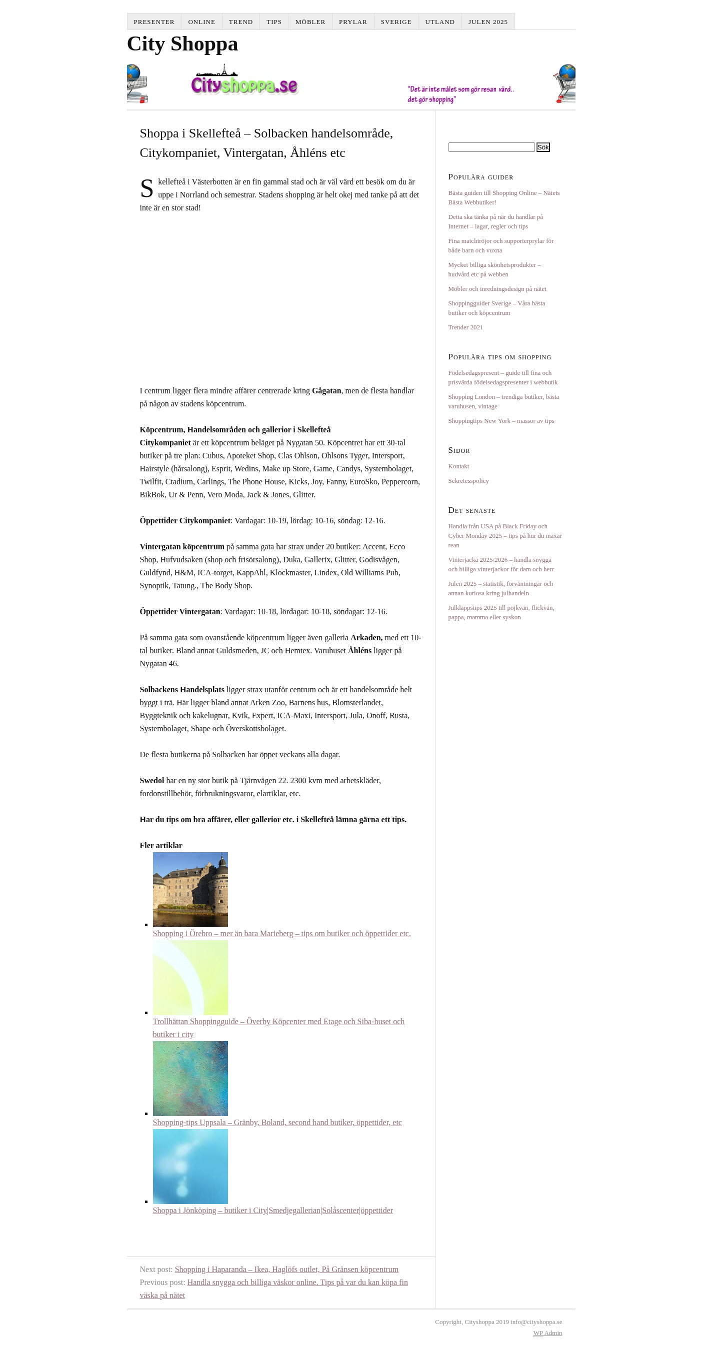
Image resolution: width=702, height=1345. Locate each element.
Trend (241, 21)
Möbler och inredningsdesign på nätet (497, 288)
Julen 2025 (488, 21)
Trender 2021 (466, 327)
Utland (440, 21)
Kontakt (459, 466)
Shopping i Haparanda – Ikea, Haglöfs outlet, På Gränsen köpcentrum (286, 1269)
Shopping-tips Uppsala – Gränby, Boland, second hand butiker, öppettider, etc (277, 1122)
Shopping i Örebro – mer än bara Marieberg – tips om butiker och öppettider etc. (282, 933)
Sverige (396, 21)
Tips (274, 21)
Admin (548, 1333)
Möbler (311, 21)
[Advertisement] (224, 297)
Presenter (154, 21)
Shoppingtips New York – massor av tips (501, 420)
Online (201, 21)
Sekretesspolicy (469, 480)
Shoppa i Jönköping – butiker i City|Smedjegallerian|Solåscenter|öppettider (273, 1210)
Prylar (353, 21)
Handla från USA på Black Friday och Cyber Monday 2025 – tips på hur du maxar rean (505, 535)
